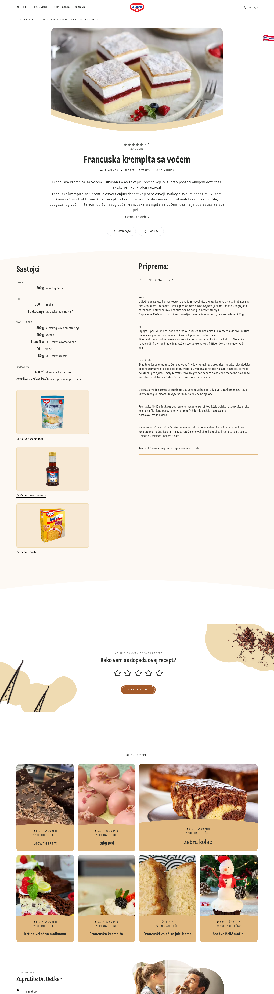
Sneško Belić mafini (229, 898)
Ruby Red (106, 807)
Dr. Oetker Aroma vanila (60, 342)
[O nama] (83, 7)
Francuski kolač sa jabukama (167, 898)
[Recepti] (24, 7)
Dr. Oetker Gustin (56, 356)
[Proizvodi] (43, 7)
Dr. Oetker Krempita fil (59, 312)
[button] (137, 139)
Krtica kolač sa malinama (45, 898)
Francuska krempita (106, 898)
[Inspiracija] (64, 7)
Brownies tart (45, 807)
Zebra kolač (198, 807)
